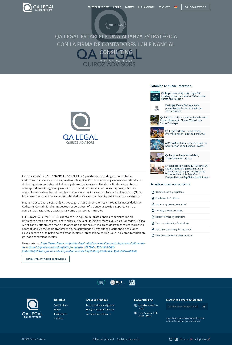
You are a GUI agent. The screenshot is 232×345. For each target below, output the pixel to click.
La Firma (129, 7)
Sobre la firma (61, 305)
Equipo (117, 7)
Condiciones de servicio (128, 339)
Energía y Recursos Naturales (167, 211)
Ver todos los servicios (98, 314)
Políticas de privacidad (103, 339)
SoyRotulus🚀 (203, 339)
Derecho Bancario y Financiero (168, 217)
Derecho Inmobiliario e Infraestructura (171, 235)
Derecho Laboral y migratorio (167, 192)
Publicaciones (146, 7)
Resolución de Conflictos (165, 198)
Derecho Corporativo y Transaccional (171, 229)
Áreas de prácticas (98, 7)
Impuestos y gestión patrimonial (168, 204)
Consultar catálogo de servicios (46, 259)
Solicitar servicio (195, 7)
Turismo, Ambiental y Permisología (170, 223)
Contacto (164, 7)
